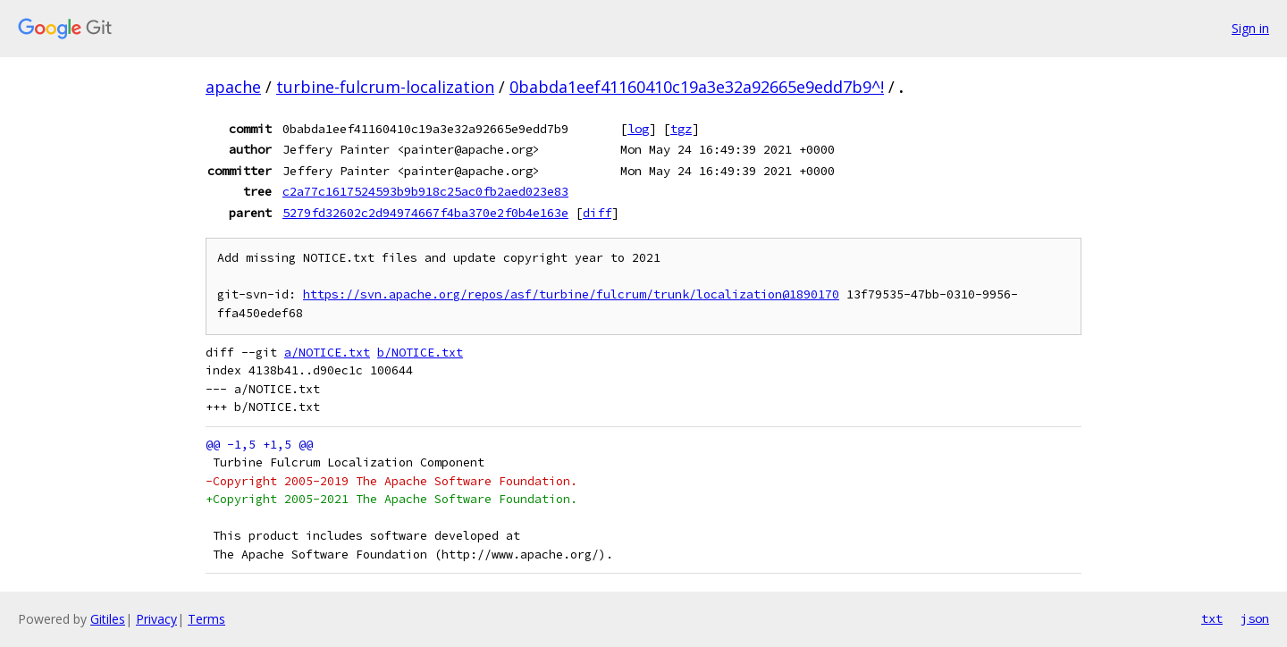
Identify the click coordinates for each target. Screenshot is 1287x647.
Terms (206, 618)
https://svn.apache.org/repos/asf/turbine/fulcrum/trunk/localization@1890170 (571, 294)
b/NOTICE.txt (420, 352)
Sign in (1250, 28)
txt (1212, 618)
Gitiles (107, 618)
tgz (681, 129)
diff (597, 213)
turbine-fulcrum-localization (385, 86)
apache (233, 86)
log (638, 129)
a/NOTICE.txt (327, 352)
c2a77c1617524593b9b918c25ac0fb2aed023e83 (425, 191)
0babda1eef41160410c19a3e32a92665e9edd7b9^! (696, 86)
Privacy (156, 618)
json (1255, 618)
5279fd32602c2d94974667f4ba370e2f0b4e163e (425, 213)
